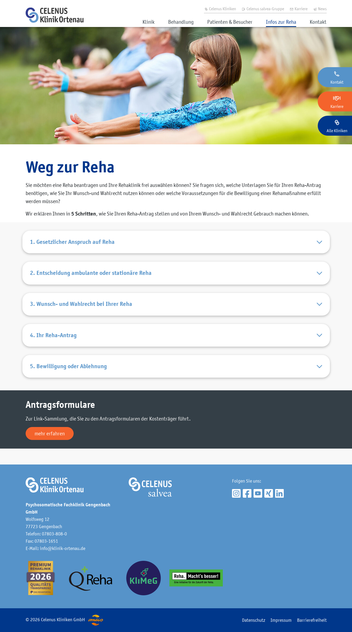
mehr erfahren (50, 449)
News (320, 8)
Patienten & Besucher (229, 22)
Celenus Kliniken (220, 8)
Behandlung (181, 22)
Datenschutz (253, 620)
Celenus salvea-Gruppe (262, 8)
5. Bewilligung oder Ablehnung (176, 380)
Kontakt (318, 22)
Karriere (298, 8)
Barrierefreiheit (312, 620)
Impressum (281, 620)
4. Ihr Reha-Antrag (176, 346)
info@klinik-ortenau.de (62, 548)
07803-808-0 (54, 534)
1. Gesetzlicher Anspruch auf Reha (176, 244)
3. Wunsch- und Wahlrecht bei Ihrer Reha (176, 312)
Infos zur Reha (281, 22)
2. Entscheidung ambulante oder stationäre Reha (176, 278)
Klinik (148, 22)
